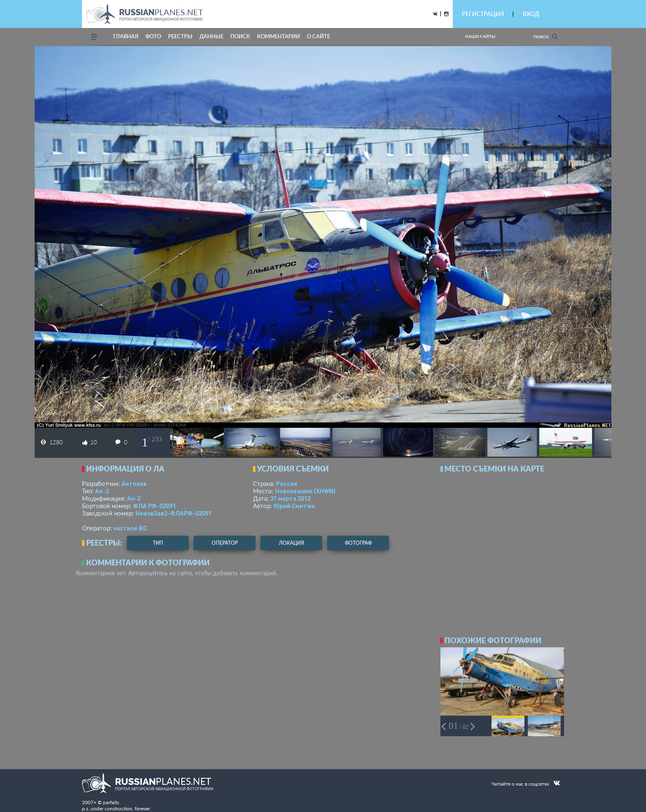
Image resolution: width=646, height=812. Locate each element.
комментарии (278, 36)
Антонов (134, 483)
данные (211, 36)
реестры (180, 36)
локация (291, 543)
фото (153, 36)
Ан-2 (102, 491)
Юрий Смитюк (294, 505)
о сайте (318, 36)
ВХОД (531, 13)
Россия (286, 483)
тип (158, 543)
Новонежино (305, 491)
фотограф (358, 543)
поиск (240, 36)
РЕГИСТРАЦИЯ (483, 13)
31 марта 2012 (290, 498)
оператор (225, 543)
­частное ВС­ (130, 528)
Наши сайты (480, 36)
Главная (125, 36)
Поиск (546, 36)
